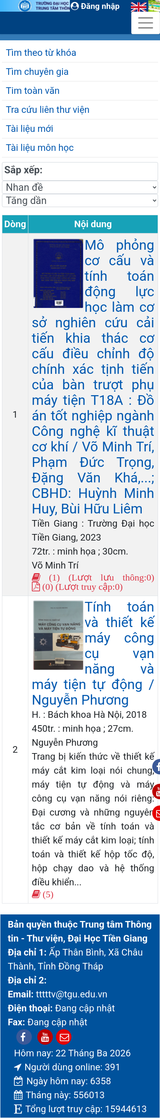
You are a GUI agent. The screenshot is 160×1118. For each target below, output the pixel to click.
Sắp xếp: (23, 170)
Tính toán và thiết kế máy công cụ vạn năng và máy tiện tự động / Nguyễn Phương (93, 653)
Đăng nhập (95, 6)
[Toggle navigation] (145, 23)
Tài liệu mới (29, 128)
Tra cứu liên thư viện (48, 109)
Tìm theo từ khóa (41, 52)
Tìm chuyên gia (37, 71)
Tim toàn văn (32, 90)
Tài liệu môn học (40, 147)
